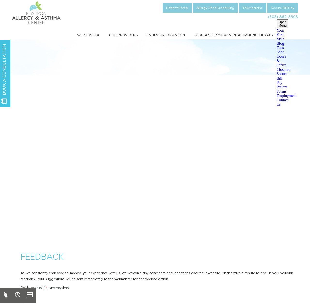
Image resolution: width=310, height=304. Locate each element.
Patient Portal (177, 8)
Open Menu (283, 23)
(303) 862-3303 (283, 16)
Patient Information (166, 35)
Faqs (280, 48)
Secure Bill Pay (282, 8)
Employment (287, 96)
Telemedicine (252, 8)
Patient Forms (282, 89)
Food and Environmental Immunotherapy (234, 35)
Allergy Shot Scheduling (215, 8)
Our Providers (123, 35)
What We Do (89, 35)
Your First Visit (280, 34)
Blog (280, 43)
